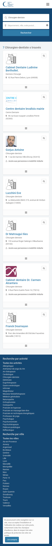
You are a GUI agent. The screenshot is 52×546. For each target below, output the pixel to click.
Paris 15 (6, 478)
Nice (5, 472)
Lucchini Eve (13, 193)
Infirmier (6, 388)
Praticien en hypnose (12, 408)
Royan (5, 489)
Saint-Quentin (9, 492)
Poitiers (6, 483)
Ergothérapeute (10, 383)
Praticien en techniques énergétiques (18, 413)
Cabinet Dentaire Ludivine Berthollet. (22, 69)
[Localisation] (26, 25)
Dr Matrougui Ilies (17, 234)
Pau (4, 480)
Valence (6, 503)
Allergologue (8, 366)
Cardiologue (8, 374)
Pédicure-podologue (11, 427)
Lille (4, 458)
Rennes (6, 486)
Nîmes (5, 475)
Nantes (6, 469)
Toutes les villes (11, 438)
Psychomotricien (10, 422)
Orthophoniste (9, 402)
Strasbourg (7, 494)
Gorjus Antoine (15, 149)
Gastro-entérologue (11, 385)
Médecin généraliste (11, 397)
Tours (5, 500)
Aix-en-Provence (10, 441)
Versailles (7, 506)
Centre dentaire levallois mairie (25, 108)
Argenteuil (7, 447)
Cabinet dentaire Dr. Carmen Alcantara (23, 281)
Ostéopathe (8, 405)
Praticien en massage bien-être (16, 410)
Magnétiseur (8, 391)
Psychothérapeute (11, 424)
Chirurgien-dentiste (11, 377)
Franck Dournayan (17, 326)
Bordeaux (7, 450)
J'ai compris (12, 539)
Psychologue (8, 419)
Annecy (6, 444)
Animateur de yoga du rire (14, 369)
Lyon (5, 461)
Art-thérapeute (9, 371)
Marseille (6, 464)
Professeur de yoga (11, 416)
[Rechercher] (26, 33)
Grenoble (7, 455)
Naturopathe (8, 399)
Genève (6, 453)
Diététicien (7, 380)
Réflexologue (8, 430)
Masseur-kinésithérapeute (14, 394)
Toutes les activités (12, 363)
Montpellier (7, 467)
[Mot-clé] (26, 17)
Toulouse (7, 497)
